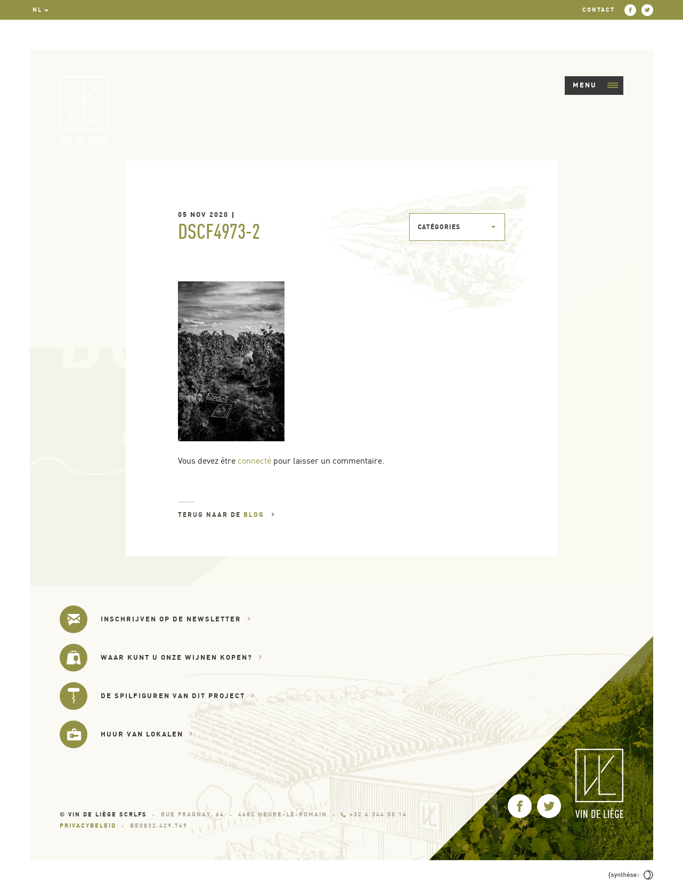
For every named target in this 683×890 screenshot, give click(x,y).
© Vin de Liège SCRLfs (103, 814)
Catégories (439, 227)
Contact (598, 9)
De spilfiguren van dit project (178, 695)
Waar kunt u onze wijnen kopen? (181, 657)
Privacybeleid (88, 825)
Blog (259, 515)
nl (37, 9)
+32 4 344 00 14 (374, 814)
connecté (254, 460)
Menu (595, 84)
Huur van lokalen (147, 734)
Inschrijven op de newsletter (176, 619)
